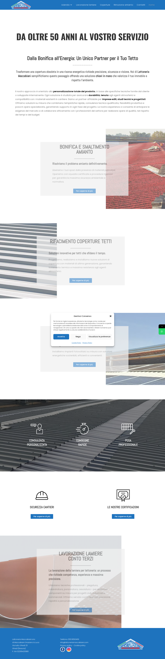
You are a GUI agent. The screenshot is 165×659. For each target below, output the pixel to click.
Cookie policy (79, 645)
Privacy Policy (87, 343)
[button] (110, 316)
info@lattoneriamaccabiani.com (74, 642)
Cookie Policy (76, 343)
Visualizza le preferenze (99, 336)
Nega (78, 336)
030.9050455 (73, 639)
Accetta (61, 336)
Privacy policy (66, 645)
